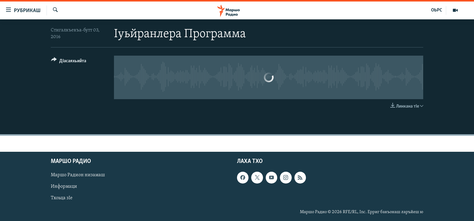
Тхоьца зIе (62, 198)
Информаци (64, 186)
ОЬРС (436, 10)
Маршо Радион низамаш (78, 175)
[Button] (68, 62)
